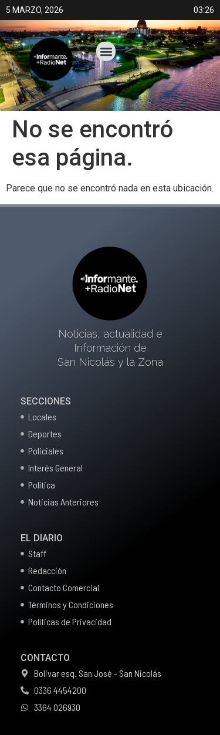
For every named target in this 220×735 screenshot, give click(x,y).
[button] (106, 51)
